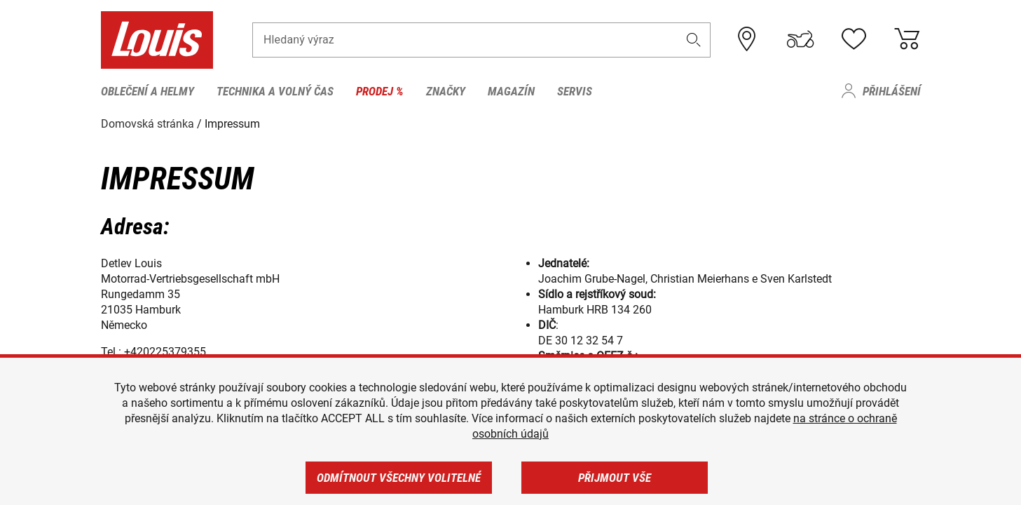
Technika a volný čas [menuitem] (275, 91)
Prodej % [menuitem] (380, 91)
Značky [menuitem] (445, 91)
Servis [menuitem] (574, 91)
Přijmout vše (614, 478)
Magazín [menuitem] (511, 91)
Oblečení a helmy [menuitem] (147, 91)
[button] (693, 39)
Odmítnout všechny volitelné (399, 478)
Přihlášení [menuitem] (892, 91)
